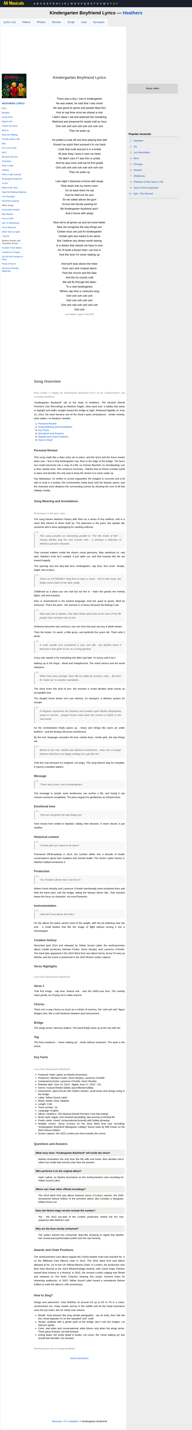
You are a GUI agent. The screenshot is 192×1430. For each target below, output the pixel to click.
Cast (84, 22)
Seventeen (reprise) (10, 201)
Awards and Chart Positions (53, 436)
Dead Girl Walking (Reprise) (14, 192)
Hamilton (138, 140)
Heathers (132, 12)
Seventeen (6, 161)
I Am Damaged (8, 196)
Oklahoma (139, 175)
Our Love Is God (9, 148)
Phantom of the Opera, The (148, 181)
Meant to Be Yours (10, 188)
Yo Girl (5, 183)
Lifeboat (5, 170)
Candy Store (7, 117)
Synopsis (99, 22)
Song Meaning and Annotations (55, 426)
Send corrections (79, 1358)
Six (135, 146)
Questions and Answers (51, 433)
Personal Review (47, 423)
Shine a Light (7, 166)
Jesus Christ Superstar (146, 187)
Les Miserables (142, 152)
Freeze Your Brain (10, 126)
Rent (136, 158)
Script (71, 22)
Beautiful (6, 113)
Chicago (138, 164)
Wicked (138, 170)
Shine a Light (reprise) (11, 174)
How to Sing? (45, 439)
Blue (4, 143)
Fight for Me (7, 121)
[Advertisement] (63, 51)
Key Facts (43, 430)
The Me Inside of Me (11, 139)
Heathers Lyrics (13, 103)
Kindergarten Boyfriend (12, 179)
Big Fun (5, 130)
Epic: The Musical (143, 193)
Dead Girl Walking (10, 135)
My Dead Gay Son (10, 157)
